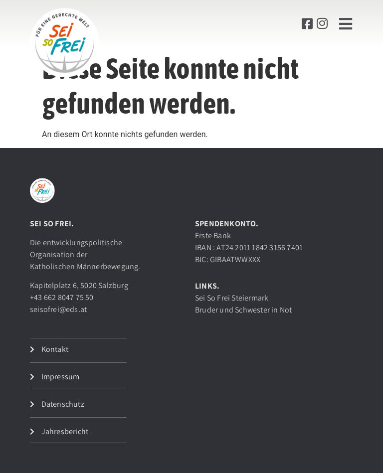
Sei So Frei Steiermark (231, 298)
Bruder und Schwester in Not (243, 310)
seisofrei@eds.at (58, 309)
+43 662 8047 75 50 (62, 297)
